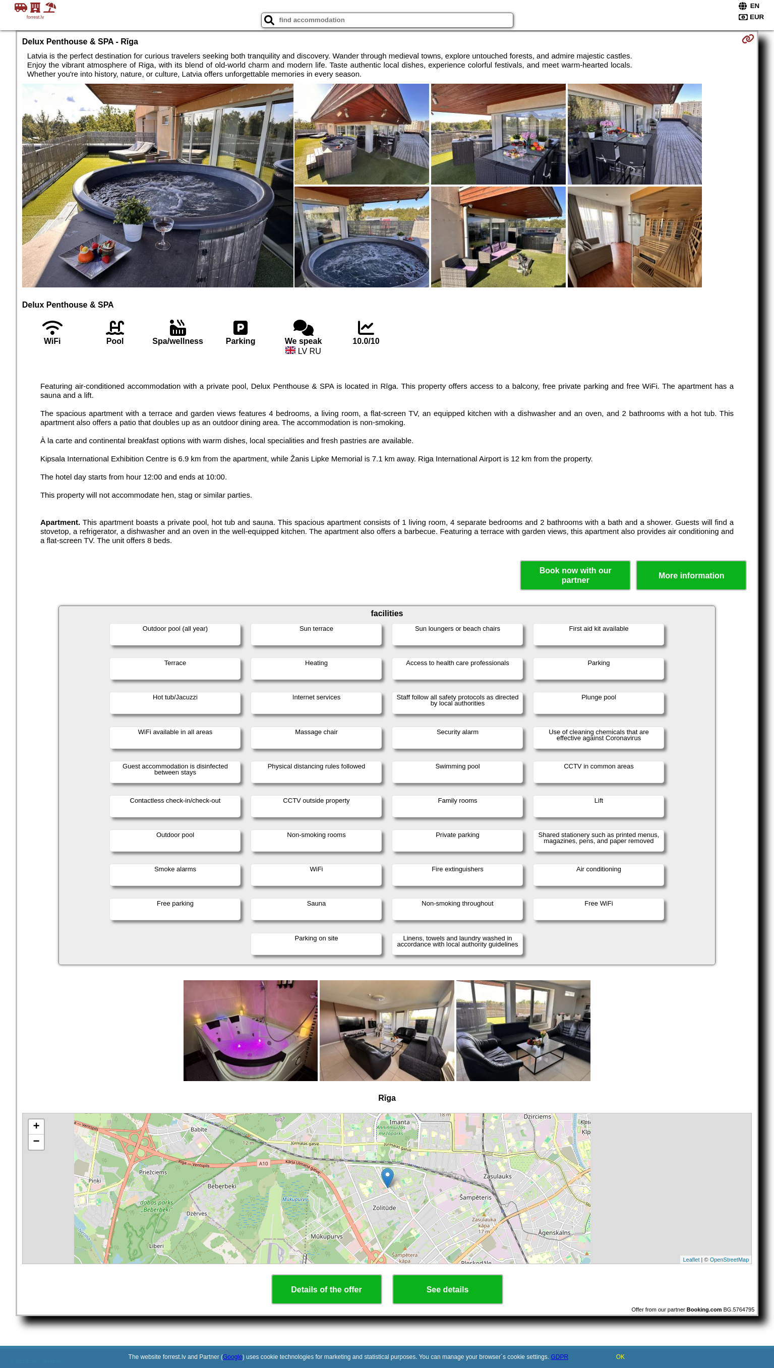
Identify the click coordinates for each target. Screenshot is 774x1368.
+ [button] (36, 1127)
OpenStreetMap (729, 1260)
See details (448, 1289)
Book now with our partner (576, 575)
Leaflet (691, 1260)
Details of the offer (326, 1289)
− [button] (36, 1142)
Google (233, 1356)
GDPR (559, 1356)
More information (692, 575)
